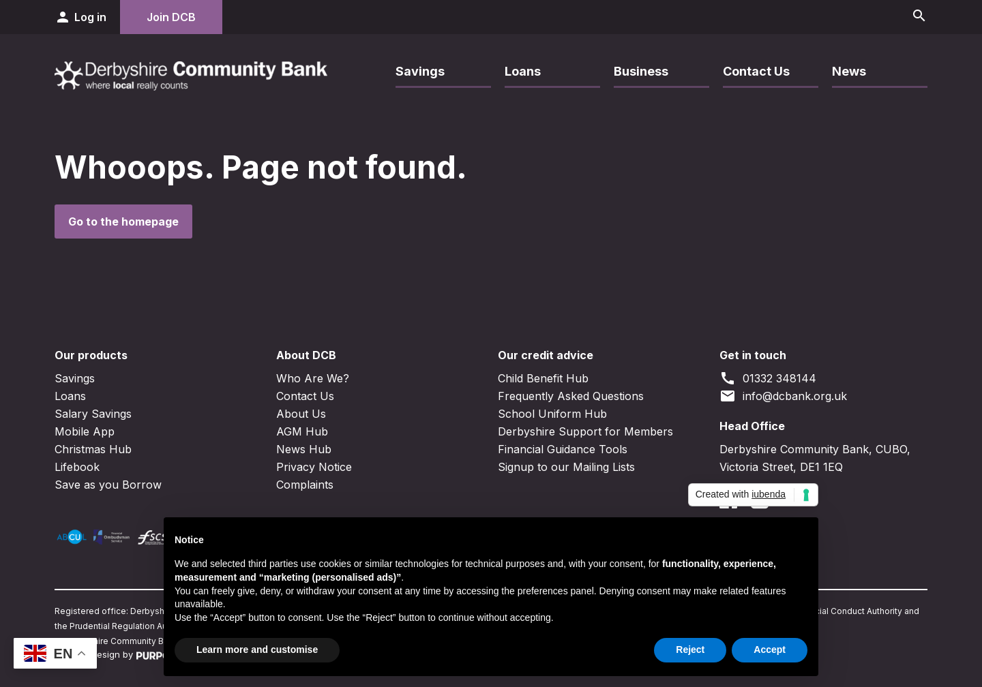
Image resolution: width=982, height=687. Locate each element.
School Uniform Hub (552, 414)
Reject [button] (690, 649)
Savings (420, 71)
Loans (523, 71)
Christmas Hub (93, 449)
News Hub (303, 449)
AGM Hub (302, 431)
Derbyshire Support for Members (585, 431)
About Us (301, 414)
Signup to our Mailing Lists (566, 467)
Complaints (304, 484)
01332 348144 (767, 378)
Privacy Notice (314, 467)
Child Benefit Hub (543, 378)
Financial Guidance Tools (562, 449)
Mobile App (85, 431)
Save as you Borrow (108, 484)
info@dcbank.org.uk (783, 396)
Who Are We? (312, 378)
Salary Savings (93, 414)
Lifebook (77, 467)
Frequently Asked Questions (571, 396)
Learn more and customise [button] (257, 649)
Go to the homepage (123, 221)
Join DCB (171, 17)
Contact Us (756, 71)
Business (641, 71)
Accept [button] (770, 649)
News (849, 71)
